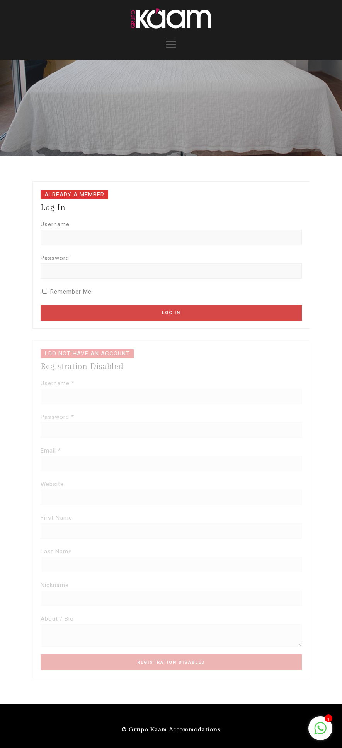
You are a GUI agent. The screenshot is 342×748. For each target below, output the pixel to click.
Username (55, 224)
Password (55, 257)
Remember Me (67, 291)
